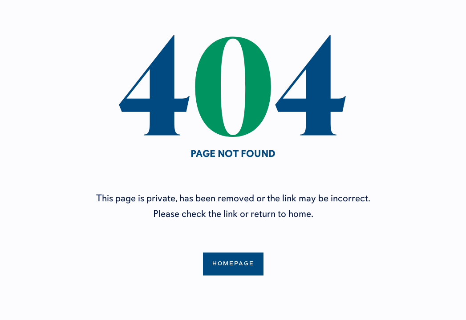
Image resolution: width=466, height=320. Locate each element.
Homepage (233, 263)
